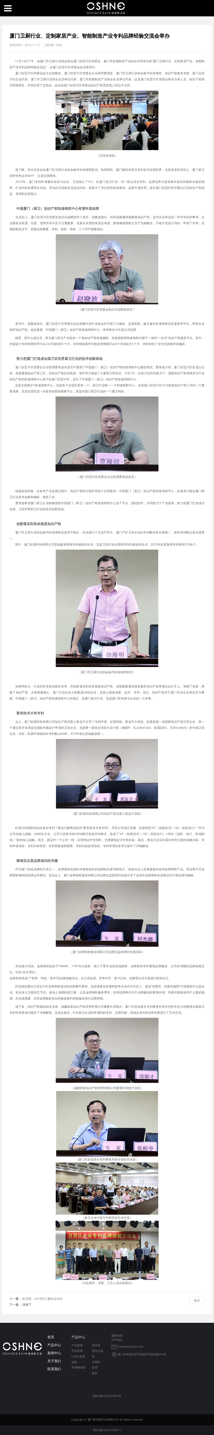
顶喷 (74, 1362)
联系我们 (54, 1369)
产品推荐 (77, 1345)
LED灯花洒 (78, 1356)
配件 (95, 1373)
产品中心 (54, 1345)
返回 (197, 1300)
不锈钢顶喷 (78, 1367)
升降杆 (96, 1362)
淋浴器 (96, 1345)
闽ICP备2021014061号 (107, 1396)
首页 (50, 1337)
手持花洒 (77, 1351)
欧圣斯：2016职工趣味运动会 (42, 1299)
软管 (95, 1367)
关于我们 (54, 1361)
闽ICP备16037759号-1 (107, 1430)
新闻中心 (54, 1353)
